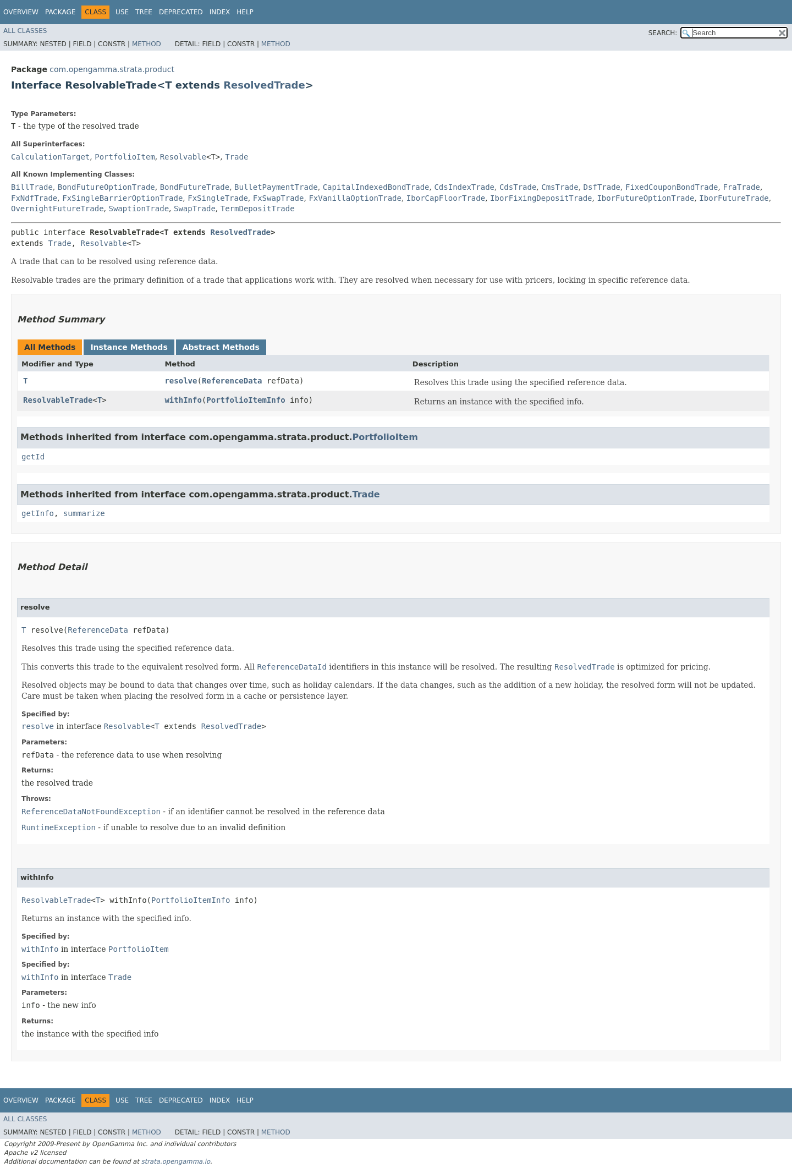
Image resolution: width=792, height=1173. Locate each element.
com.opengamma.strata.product (112, 69)
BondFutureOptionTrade (106, 187)
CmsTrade (559, 187)
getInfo (37, 513)
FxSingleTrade (218, 198)
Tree (143, 12)
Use (122, 12)
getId (33, 456)
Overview (20, 12)
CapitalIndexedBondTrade (376, 187)
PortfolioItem (125, 156)
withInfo (182, 400)
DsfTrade (602, 187)
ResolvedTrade (264, 85)
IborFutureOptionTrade (645, 198)
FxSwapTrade (278, 198)
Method (146, 44)
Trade (236, 156)
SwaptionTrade (138, 208)
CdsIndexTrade (464, 187)
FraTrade (741, 187)
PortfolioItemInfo (245, 400)
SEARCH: (663, 33)
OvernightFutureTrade (57, 208)
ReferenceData (232, 380)
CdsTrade (517, 187)
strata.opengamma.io (175, 1161)
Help (245, 12)
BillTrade (32, 187)
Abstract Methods (221, 347)
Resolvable (183, 156)
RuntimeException (58, 827)
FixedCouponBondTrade (671, 187)
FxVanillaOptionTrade (355, 198)
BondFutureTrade (194, 187)
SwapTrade (195, 208)
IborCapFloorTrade (445, 198)
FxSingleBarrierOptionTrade (122, 198)
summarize (84, 513)
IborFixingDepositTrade (541, 198)
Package (60, 12)
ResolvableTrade (57, 400)
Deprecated (181, 12)
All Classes (25, 31)
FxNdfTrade (34, 198)
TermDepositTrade (258, 208)
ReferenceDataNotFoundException (91, 811)
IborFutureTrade (733, 198)
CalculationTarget (50, 156)
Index (220, 12)
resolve (180, 380)
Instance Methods (128, 347)
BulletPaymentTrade (276, 187)
